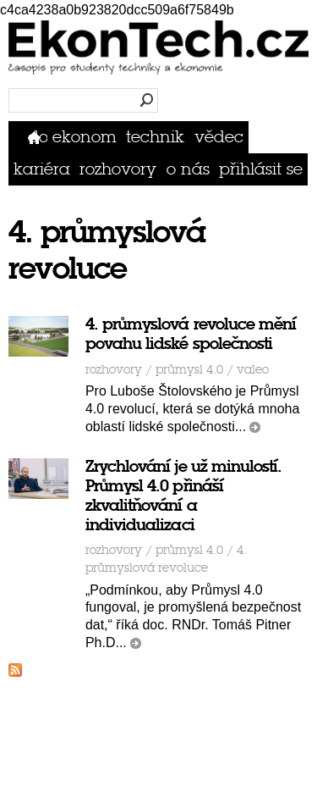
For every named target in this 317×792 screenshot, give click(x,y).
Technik (155, 137)
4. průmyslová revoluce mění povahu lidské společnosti (190, 333)
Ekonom (84, 137)
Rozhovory (117, 169)
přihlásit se (261, 169)
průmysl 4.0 (189, 370)
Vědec (218, 137)
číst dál (254, 427)
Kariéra (42, 169)
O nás (188, 169)
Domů (37, 137)
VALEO (253, 370)
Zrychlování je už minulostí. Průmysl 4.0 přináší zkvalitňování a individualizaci (183, 495)
